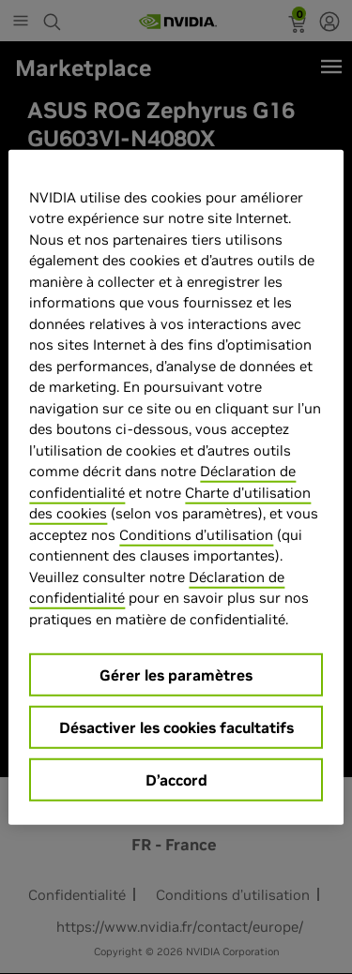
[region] (175, 487)
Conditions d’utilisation (196, 534)
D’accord (176, 780)
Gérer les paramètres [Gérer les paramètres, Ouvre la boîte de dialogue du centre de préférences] (176, 675)
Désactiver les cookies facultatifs (176, 727)
